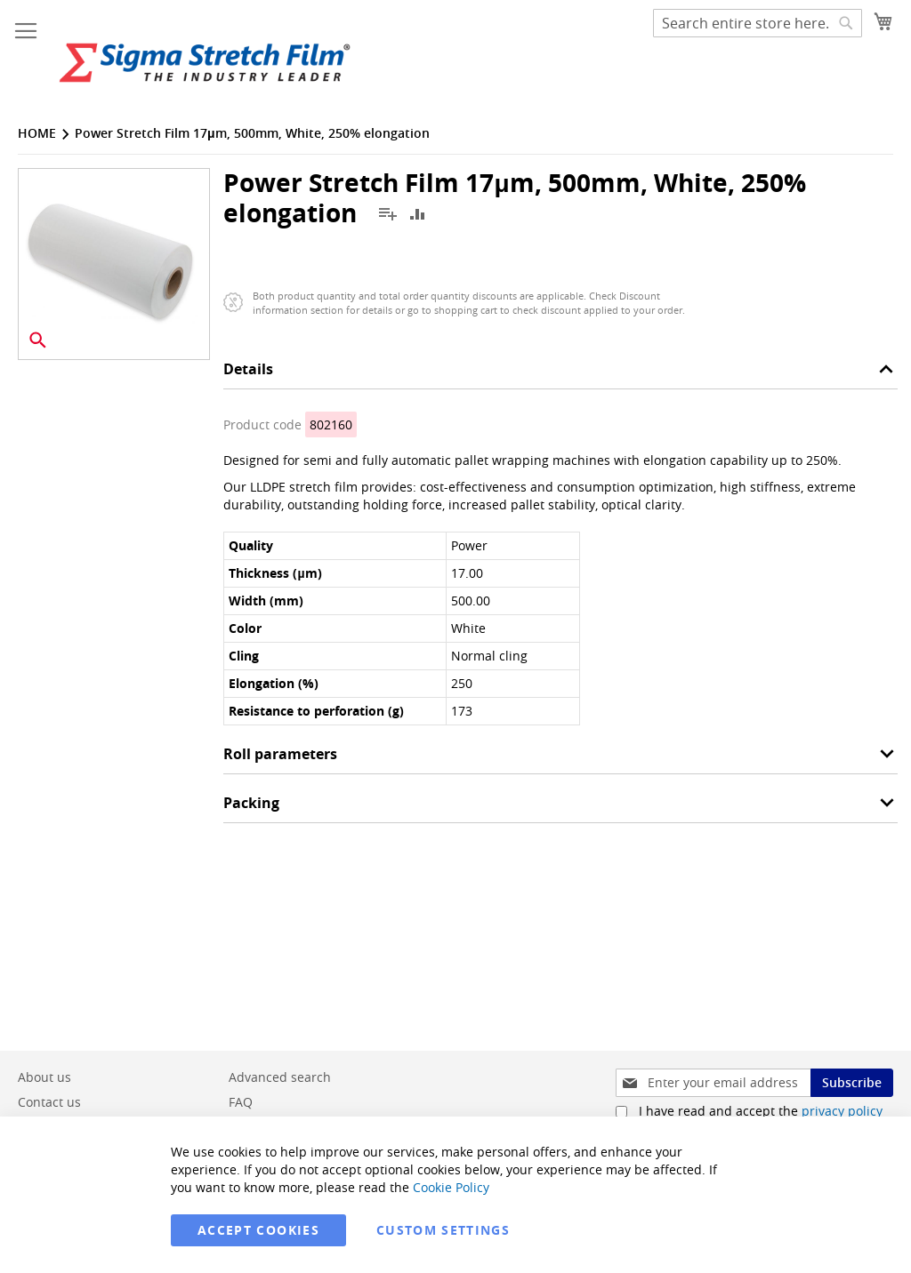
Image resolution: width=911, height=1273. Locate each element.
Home (37, 132)
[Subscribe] (851, 1083)
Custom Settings (443, 1229)
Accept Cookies (258, 1229)
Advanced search (280, 1077)
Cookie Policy (451, 1187)
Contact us (49, 1101)
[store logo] (204, 62)
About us (44, 1077)
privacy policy (842, 1110)
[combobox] (757, 23)
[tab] (560, 373)
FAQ (241, 1101)
